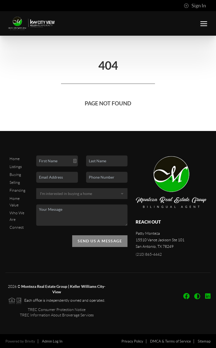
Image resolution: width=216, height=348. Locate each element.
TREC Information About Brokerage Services (57, 315)
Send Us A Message (100, 241)
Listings (16, 166)
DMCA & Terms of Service (170, 341)
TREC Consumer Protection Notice (57, 309)
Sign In (195, 5)
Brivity (30, 341)
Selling (15, 182)
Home (15, 159)
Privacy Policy (132, 341)
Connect (17, 227)
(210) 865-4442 (149, 254)
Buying (15, 174)
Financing (17, 190)
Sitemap (204, 341)
